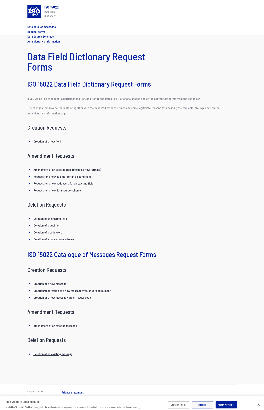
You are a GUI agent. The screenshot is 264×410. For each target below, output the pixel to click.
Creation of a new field (47, 141)
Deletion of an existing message (52, 354)
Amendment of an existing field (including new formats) (67, 169)
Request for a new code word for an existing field (63, 183)
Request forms (36, 32)
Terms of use (70, 397)
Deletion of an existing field (50, 218)
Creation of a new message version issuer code (62, 297)
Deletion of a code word (47, 232)
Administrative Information (43, 41)
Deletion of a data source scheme (53, 239)
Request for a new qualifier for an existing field (62, 176)
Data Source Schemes (40, 36)
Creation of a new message (49, 284)
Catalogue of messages (41, 27)
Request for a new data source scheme (57, 190)
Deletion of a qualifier (46, 225)
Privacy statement (73, 392)
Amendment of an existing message (55, 326)
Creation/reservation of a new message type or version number (72, 290)
